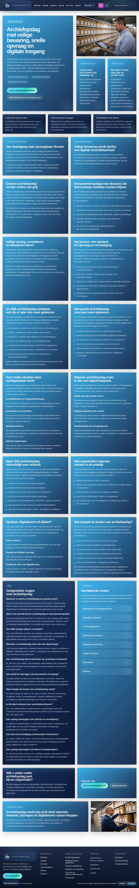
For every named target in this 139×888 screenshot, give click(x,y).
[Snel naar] (89, 5)
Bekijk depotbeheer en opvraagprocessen (25, 97)
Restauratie (69, 878)
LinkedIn (93, 873)
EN (106, 5)
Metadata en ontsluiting (92, 648)
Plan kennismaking (12, 876)
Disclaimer (119, 857)
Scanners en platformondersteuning (74, 873)
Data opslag (88, 665)
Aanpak (45, 5)
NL (101, 5)
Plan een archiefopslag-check (95, 788)
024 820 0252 (95, 869)
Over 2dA (69, 5)
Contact (78, 5)
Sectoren (53, 5)
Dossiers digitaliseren (73, 866)
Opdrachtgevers (46, 867)
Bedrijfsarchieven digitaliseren (72, 862)
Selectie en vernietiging (92, 639)
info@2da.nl (94, 865)
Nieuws (61, 5)
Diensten (37, 5)
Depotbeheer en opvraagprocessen (97, 613)
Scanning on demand (92, 621)
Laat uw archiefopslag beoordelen (22, 90)
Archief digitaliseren (91, 630)
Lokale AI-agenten (90, 657)
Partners (43, 874)
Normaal (131, 883)
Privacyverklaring (121, 861)
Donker (122, 883)
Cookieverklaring (121, 864)
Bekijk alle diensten (119, 788)
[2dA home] (17, 5)
